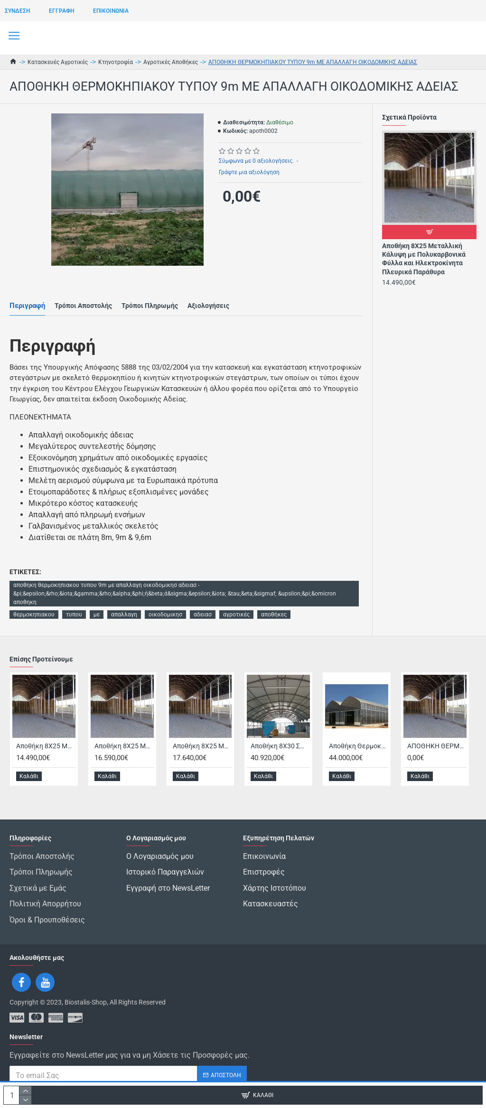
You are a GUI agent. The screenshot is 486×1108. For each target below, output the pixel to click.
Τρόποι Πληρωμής (150, 305)
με (96, 614)
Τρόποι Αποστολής (83, 305)
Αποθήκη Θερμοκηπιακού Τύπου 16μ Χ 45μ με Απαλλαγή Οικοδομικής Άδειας (358, 769)
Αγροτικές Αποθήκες (170, 62)
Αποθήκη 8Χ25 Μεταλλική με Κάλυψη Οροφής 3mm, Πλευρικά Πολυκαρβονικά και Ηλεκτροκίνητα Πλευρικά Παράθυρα (124, 769)
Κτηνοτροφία (115, 62)
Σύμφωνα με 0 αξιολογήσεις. (256, 161)
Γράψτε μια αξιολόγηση (249, 172)
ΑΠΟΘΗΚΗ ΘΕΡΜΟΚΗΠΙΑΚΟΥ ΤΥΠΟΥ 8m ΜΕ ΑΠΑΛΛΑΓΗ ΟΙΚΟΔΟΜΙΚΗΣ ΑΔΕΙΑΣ (437, 769)
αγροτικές (236, 614)
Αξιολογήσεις (208, 305)
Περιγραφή (27, 305)
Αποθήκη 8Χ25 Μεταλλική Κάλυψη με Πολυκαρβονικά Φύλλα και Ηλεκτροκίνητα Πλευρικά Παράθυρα (424, 259)
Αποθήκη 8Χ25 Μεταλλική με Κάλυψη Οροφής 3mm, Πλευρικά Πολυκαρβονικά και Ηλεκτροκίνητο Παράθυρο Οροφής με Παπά (202, 769)
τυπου (74, 614)
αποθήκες (274, 614)
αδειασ (203, 614)
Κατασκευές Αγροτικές (58, 62)
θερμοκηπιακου (34, 614)
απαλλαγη (124, 614)
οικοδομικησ (165, 614)
